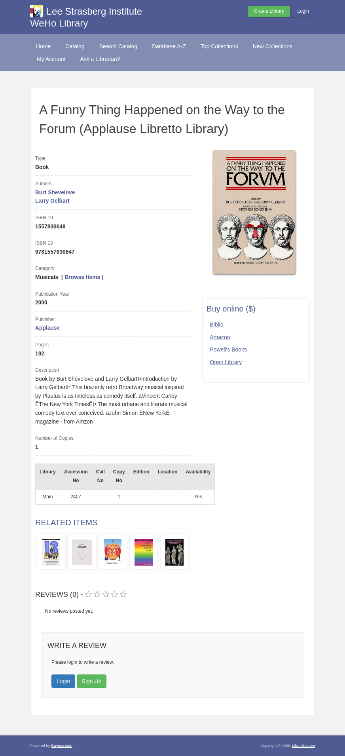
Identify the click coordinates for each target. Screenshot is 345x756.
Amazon (220, 337)
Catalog (74, 46)
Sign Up (92, 681)
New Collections (272, 46)
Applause (47, 328)
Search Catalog (118, 46)
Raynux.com (61, 745)
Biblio (216, 324)
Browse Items (82, 277)
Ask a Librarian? (100, 59)
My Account (51, 59)
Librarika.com (303, 745)
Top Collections (219, 46)
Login (303, 11)
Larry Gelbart (52, 201)
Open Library (226, 362)
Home (43, 46)
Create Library (269, 11)
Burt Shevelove (55, 193)
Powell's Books (228, 349)
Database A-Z (169, 46)
